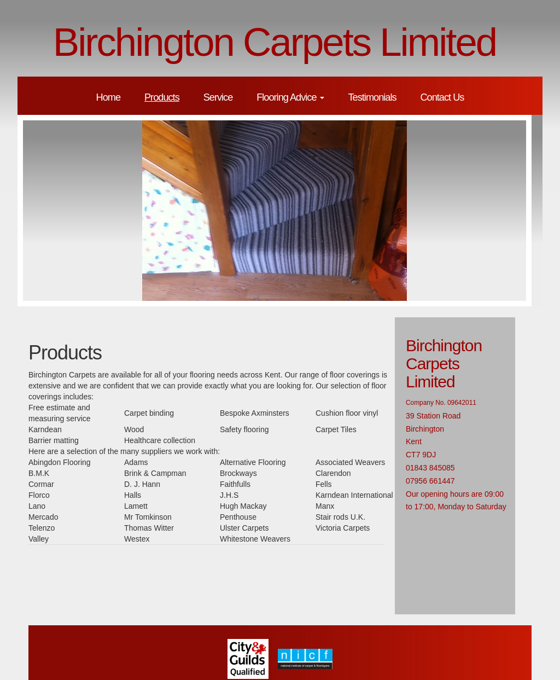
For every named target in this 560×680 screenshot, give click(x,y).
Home (108, 97)
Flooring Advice (290, 97)
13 (403, 311)
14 (415, 311)
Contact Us (442, 97)
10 (367, 311)
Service (218, 97)
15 (427, 311)
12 (391, 311)
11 (379, 311)
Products (161, 97)
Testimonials (372, 97)
